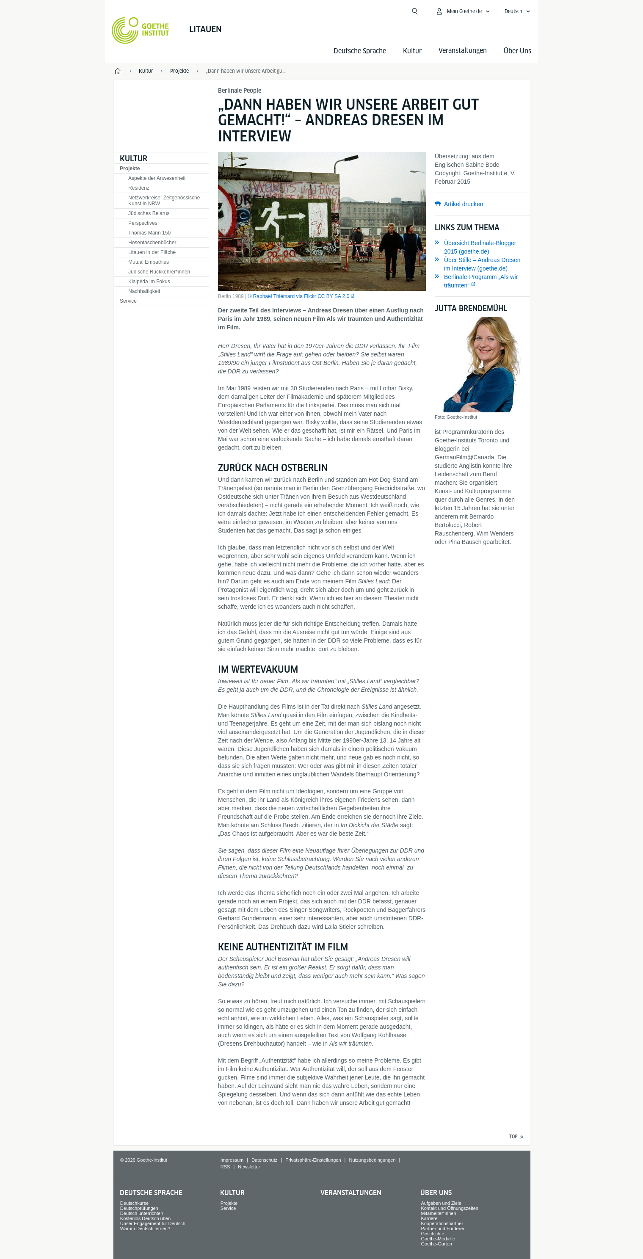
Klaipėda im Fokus (149, 281)
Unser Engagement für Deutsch (152, 1223)
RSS (225, 1166)
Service (128, 301)
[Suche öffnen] (414, 11)
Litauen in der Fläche (152, 252)
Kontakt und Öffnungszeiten (449, 1208)
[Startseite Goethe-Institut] (140, 30)
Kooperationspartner (442, 1223)
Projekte (130, 168)
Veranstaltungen (350, 1193)
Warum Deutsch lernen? (145, 1228)
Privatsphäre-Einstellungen (313, 1159)
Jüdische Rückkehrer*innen (159, 272)
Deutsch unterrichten (141, 1213)
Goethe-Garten (436, 1243)
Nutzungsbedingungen (372, 1159)
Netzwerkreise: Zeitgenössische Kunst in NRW (164, 201)
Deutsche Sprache (360, 51)
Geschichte (432, 1233)
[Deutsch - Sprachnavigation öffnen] (517, 11)
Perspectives (142, 223)
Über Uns (517, 51)
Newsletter (249, 1166)
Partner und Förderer (442, 1228)
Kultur (412, 51)
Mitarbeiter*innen (438, 1213)
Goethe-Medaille (438, 1238)
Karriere (429, 1218)
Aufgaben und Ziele (441, 1203)
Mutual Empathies (148, 262)
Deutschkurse (134, 1203)
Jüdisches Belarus (148, 213)
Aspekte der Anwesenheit (156, 178)
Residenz (138, 188)
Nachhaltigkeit (144, 291)
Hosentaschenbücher (152, 243)
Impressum (232, 1159)
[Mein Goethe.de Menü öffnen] (463, 11)
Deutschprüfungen (139, 1208)
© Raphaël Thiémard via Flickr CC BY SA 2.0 (299, 296)
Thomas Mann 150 (149, 233)
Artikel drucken (463, 204)
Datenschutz (264, 1159)
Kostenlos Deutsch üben (145, 1218)
